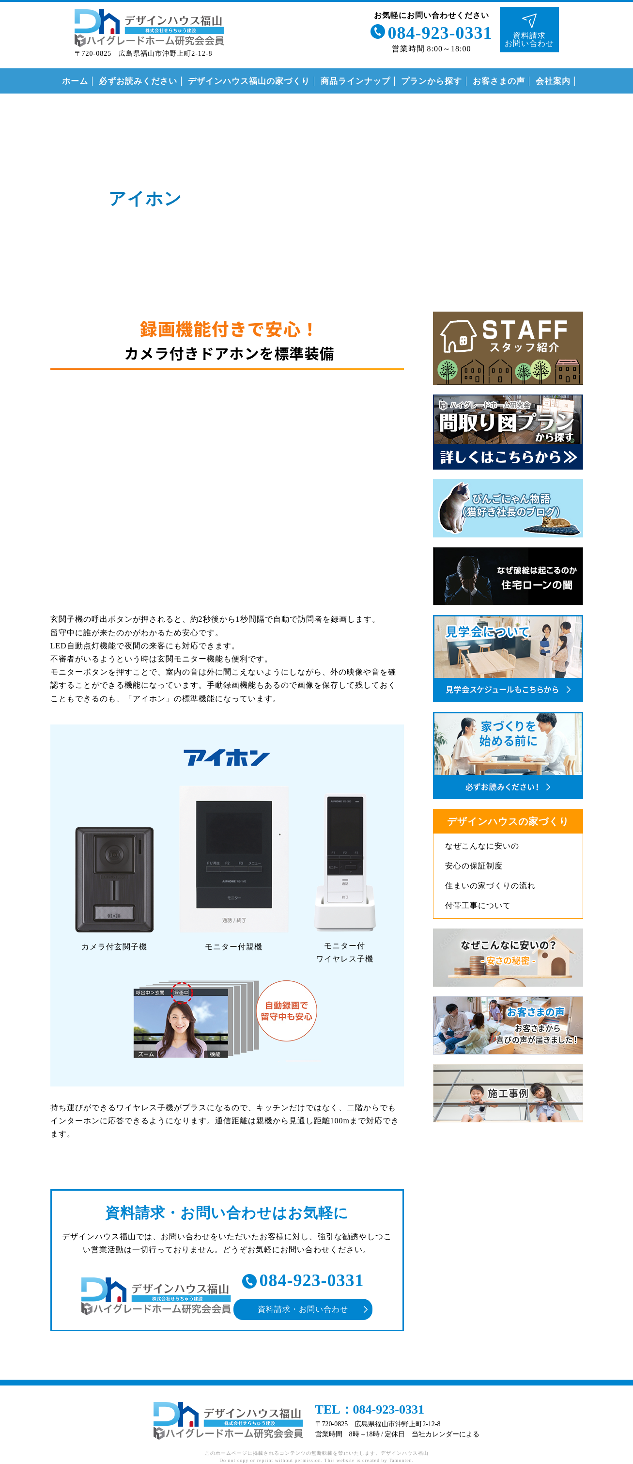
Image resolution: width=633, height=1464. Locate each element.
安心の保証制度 (474, 866)
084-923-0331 (440, 33)
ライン (617, 145)
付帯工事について (478, 905)
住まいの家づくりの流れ (490, 886)
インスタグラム (617, 287)
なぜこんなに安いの (482, 846)
